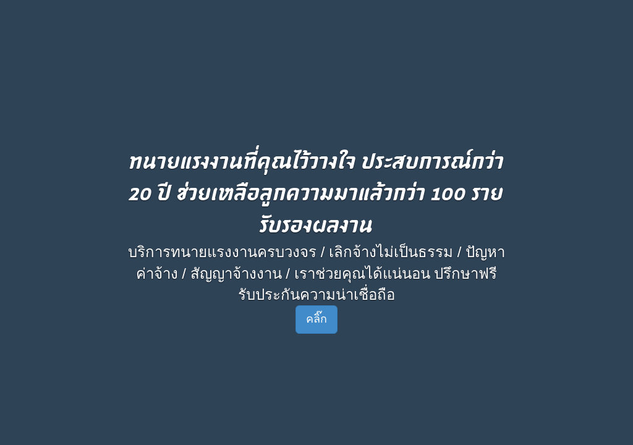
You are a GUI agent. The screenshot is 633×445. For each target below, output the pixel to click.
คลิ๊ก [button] (316, 319)
